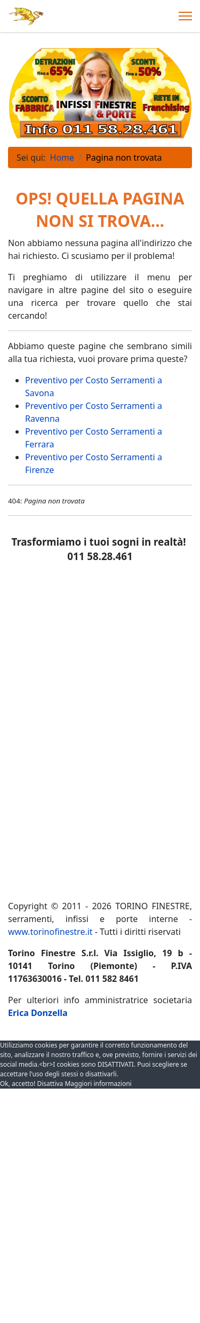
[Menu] (185, 16)
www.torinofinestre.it (50, 932)
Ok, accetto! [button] (17, 1083)
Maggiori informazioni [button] (98, 1083)
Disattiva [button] (50, 1083)
